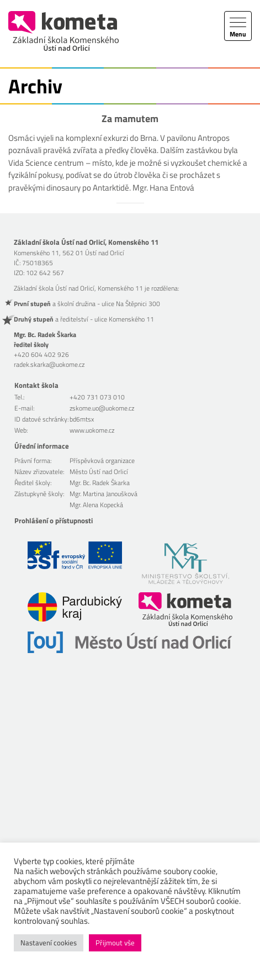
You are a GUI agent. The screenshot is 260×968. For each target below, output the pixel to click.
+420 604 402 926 (41, 354)
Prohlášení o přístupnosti (53, 520)
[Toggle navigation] (238, 26)
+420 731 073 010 (97, 397)
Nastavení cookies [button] (48, 942)
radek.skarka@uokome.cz (49, 364)
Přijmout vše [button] (115, 942)
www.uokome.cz (92, 430)
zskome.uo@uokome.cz (102, 408)
